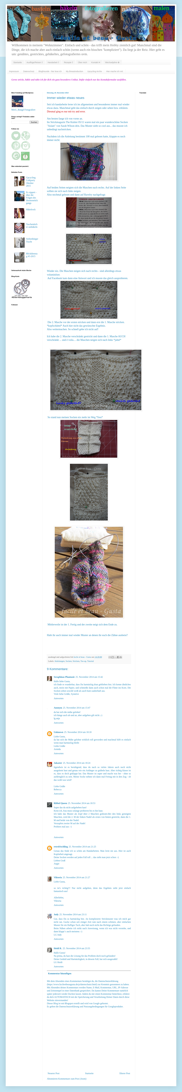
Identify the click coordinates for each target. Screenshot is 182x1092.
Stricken (76, 661)
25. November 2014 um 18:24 (76, 763)
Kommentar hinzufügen (59, 973)
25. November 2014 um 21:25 (82, 846)
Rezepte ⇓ (68, 62)
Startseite (17, 62)
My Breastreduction (74, 71)
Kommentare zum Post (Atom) (72, 1079)
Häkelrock (31, 209)
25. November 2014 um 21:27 (76, 877)
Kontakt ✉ (95, 62)
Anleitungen (59, 661)
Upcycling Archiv (94, 71)
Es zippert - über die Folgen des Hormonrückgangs (32, 197)
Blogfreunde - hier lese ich (50, 71)
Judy (56, 914)
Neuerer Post (53, 1073)
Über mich (82, 62)
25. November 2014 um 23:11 (73, 914)
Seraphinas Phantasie (64, 677)
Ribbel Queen (60, 803)
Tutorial (90, 661)
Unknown (58, 732)
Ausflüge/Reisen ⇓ (35, 62)
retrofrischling (61, 846)
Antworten (58, 698)
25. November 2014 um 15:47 (76, 708)
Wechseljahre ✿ (112, 62)
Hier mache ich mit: (114, 71)
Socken (69, 661)
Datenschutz (28, 71)
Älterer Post (124, 1073)
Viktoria (58, 877)
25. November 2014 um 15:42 (89, 677)
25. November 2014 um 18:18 (77, 732)
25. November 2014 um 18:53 (81, 803)
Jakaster (58, 763)
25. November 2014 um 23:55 (76, 948)
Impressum (14, 71)
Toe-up (83, 661)
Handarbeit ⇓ (53, 62)
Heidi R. (58, 948)
